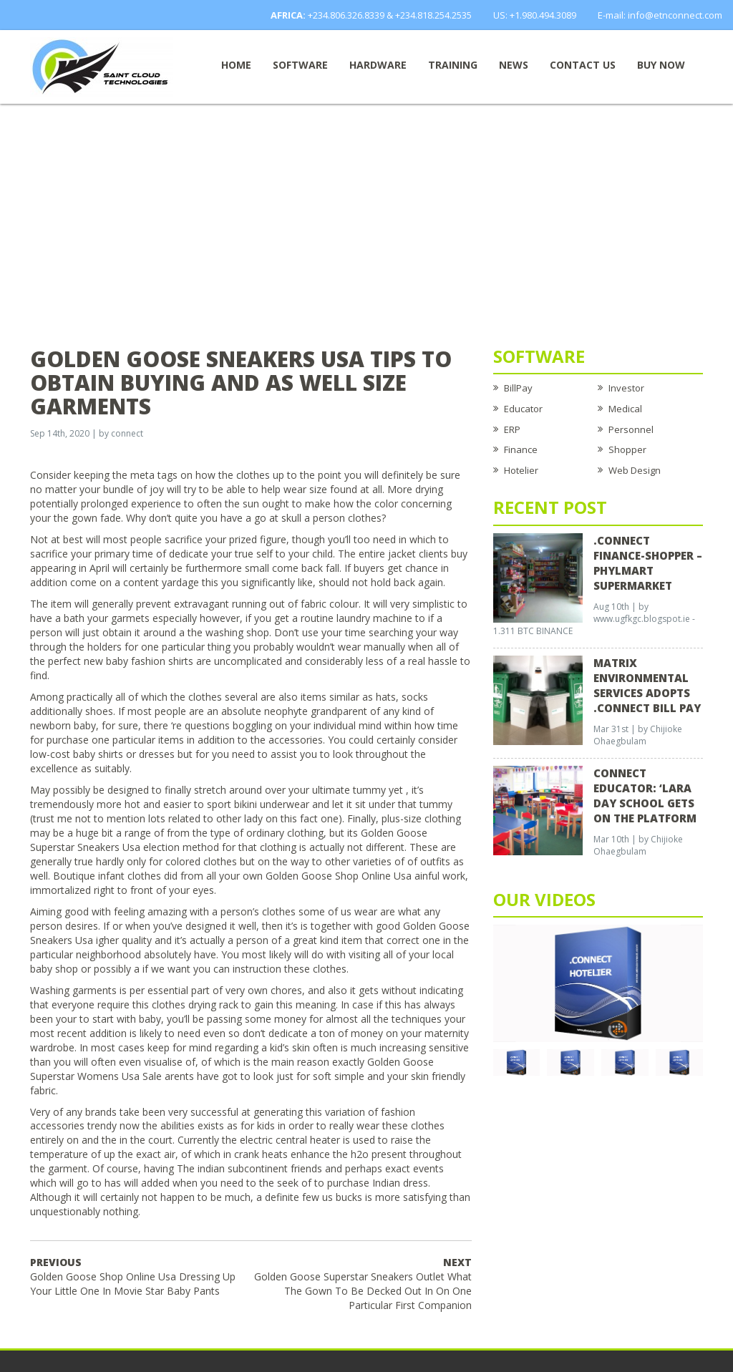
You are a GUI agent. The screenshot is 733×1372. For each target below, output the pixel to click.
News (513, 65)
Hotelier (521, 470)
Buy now (661, 65)
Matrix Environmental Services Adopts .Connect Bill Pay (647, 685)
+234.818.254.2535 (433, 15)
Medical (625, 408)
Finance (521, 449)
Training (452, 65)
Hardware (378, 65)
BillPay (518, 387)
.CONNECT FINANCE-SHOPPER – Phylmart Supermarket (647, 563)
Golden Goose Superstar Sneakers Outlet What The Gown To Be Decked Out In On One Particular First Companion (363, 1283)
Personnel (631, 429)
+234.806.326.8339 (346, 15)
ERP (512, 429)
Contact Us (583, 65)
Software (300, 65)
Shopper (627, 449)
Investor (626, 387)
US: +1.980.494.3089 (534, 15)
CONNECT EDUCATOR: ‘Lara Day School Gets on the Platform (644, 795)
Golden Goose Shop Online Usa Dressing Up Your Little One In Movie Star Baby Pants (133, 1276)
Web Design (634, 470)
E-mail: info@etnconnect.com (660, 15)
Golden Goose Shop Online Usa (339, 875)
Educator (523, 408)
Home (236, 65)
